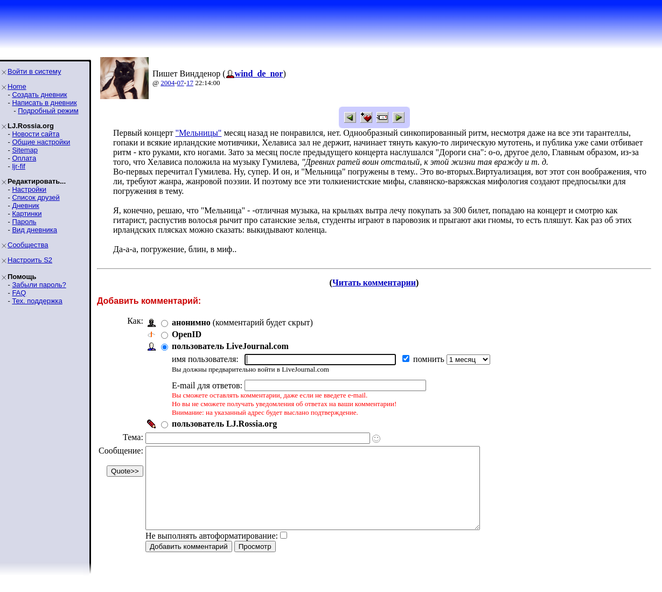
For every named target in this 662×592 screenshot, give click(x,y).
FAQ (19, 293)
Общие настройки (41, 142)
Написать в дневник (44, 103)
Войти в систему (34, 71)
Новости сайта (35, 134)
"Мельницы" (199, 132)
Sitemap (25, 150)
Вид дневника (34, 230)
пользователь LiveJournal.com (230, 346)
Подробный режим (48, 111)
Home (17, 86)
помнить (430, 359)
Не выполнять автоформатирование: (211, 551)
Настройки (29, 189)
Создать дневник (39, 94)
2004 (168, 83)
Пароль (24, 222)
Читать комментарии (374, 282)
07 (180, 83)
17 (189, 83)
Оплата (24, 158)
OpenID (186, 334)
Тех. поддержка (37, 301)
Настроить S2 (30, 260)
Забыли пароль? (39, 285)
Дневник (25, 205)
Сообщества (28, 245)
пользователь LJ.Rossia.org (224, 423)
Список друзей (35, 197)
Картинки (26, 214)
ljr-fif (18, 166)
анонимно (191, 322)
